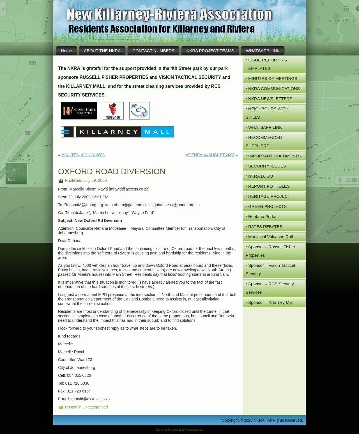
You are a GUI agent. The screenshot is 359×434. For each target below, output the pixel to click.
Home (66, 50)
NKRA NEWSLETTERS (270, 98)
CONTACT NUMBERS (153, 50)
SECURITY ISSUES (267, 166)
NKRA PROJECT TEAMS (210, 50)
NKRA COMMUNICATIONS (274, 88)
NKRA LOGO (260, 176)
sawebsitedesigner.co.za (187, 429)
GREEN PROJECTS (267, 206)
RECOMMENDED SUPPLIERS (264, 141)
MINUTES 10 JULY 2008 (83, 155)
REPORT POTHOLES (269, 186)
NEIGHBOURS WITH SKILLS (267, 113)
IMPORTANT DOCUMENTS (274, 155)
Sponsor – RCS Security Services (270, 288)
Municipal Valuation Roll (270, 236)
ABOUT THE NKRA (102, 50)
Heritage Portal (262, 216)
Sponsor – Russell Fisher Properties (270, 251)
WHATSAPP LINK (263, 50)
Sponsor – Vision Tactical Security (270, 269)
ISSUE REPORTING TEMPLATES (266, 64)
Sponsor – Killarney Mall (271, 302)
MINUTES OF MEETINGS (272, 78)
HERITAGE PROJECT (269, 196)
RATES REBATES (265, 226)
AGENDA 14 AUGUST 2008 (210, 155)
